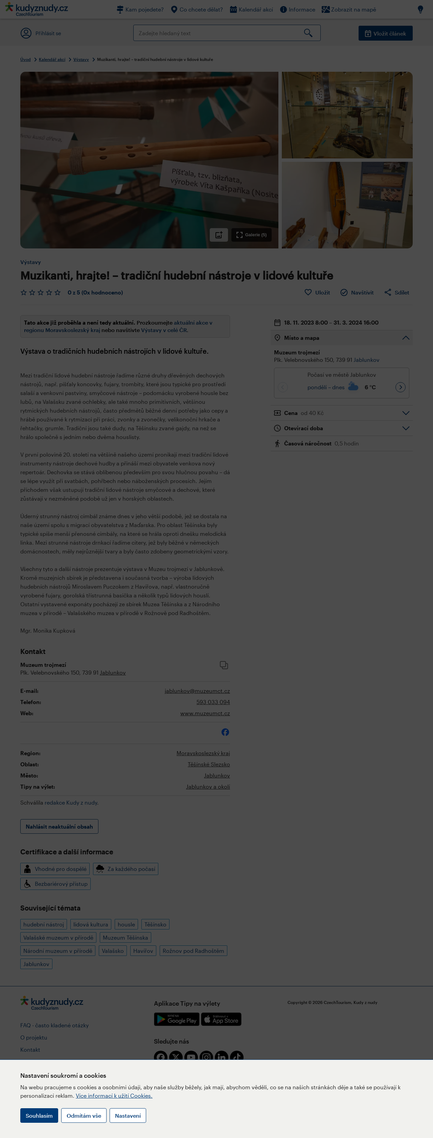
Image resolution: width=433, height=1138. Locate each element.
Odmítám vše (84, 1115)
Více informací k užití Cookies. (114, 1095)
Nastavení (128, 1115)
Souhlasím (39, 1115)
